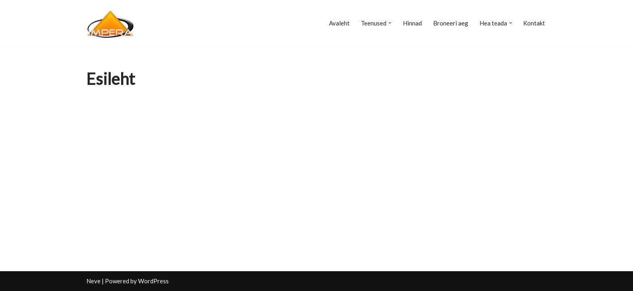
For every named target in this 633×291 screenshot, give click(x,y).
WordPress (153, 281)
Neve (93, 281)
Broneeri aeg (450, 23)
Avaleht (339, 23)
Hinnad (412, 23)
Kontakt (534, 23)
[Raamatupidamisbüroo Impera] (110, 22)
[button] (390, 23)
